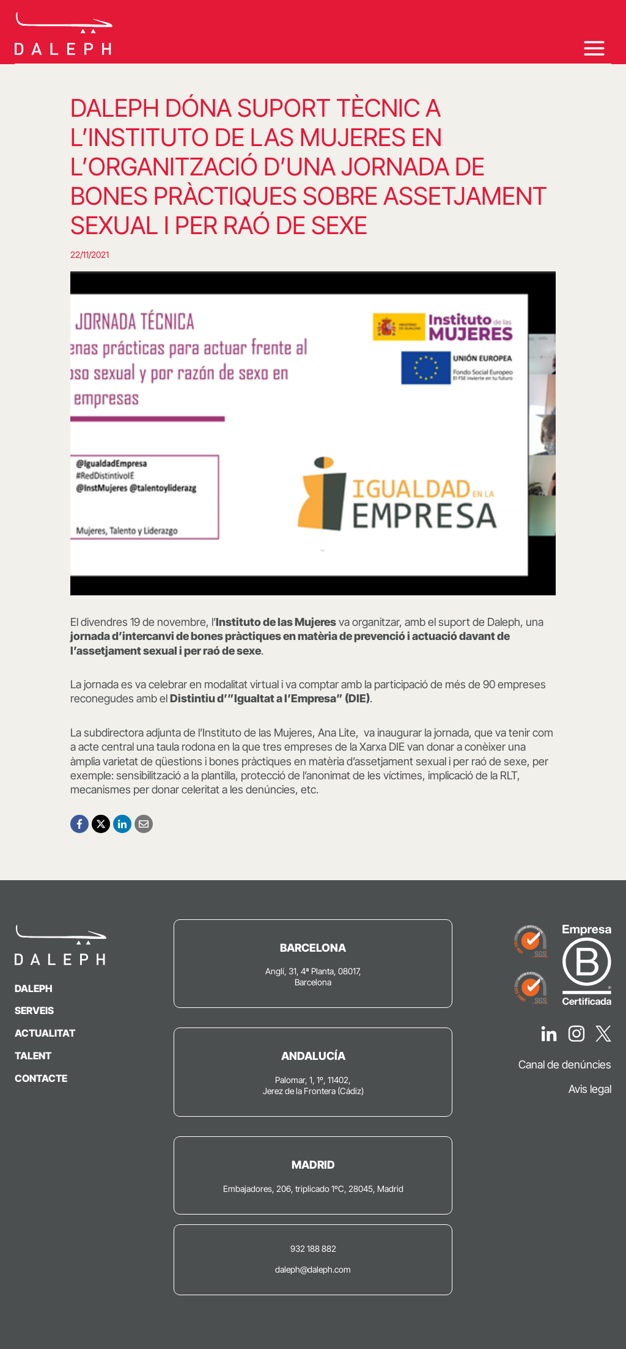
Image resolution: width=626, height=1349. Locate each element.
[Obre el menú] (593, 48)
